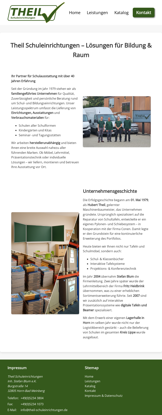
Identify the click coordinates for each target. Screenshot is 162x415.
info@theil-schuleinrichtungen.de (44, 410)
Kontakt (143, 12)
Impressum (17, 367)
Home (74, 12)
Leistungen (97, 12)
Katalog (121, 12)
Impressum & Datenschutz (104, 396)
